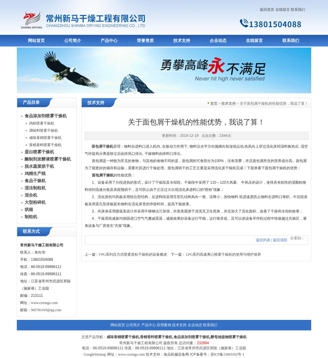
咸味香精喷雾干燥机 (45, 138)
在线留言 (282, 10)
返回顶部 (280, 240)
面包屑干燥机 (102, 146)
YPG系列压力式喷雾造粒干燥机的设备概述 (133, 254)
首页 (213, 103)
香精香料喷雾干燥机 (45, 145)
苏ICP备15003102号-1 (227, 354)
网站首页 (36, 40)
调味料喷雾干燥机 (43, 130)
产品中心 (109, 40)
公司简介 (72, 40)
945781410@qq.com (46, 310)
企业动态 (218, 40)
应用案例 (164, 325)
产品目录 (31, 102)
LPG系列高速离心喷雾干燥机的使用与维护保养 (223, 254)
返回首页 (267, 10)
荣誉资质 (145, 40)
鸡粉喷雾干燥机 (41, 123)
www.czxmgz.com (44, 303)
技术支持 (181, 40)
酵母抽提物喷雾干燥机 (229, 337)
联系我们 (298, 10)
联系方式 (31, 231)
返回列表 (263, 240)
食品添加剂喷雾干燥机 (192, 337)
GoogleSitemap (95, 354)
